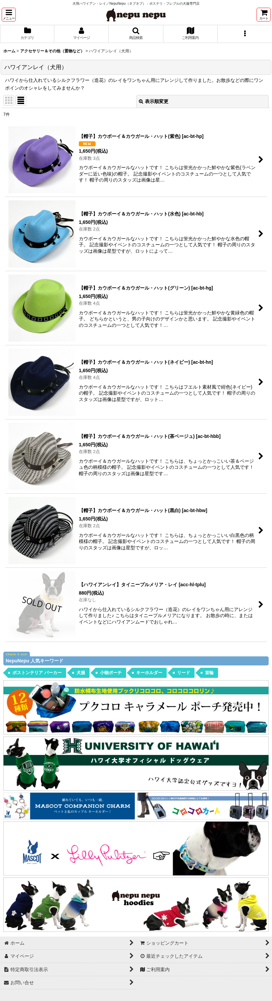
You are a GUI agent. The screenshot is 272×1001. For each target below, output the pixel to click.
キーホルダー (149, 672)
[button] (9, 14)
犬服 (80, 672)
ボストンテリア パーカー (37, 672)
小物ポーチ (111, 672)
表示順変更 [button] (153, 101)
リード (183, 672)
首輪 (209, 672)
